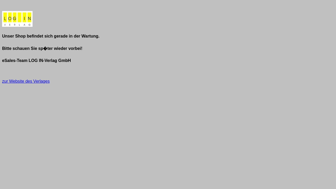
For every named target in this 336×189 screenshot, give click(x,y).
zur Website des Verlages (26, 81)
